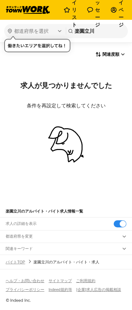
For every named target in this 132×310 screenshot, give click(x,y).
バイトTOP (15, 262)
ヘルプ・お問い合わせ (25, 281)
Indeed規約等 (60, 289)
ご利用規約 (85, 281)
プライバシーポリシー (25, 289)
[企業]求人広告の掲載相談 (98, 289)
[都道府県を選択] (34, 31)
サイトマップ (60, 281)
